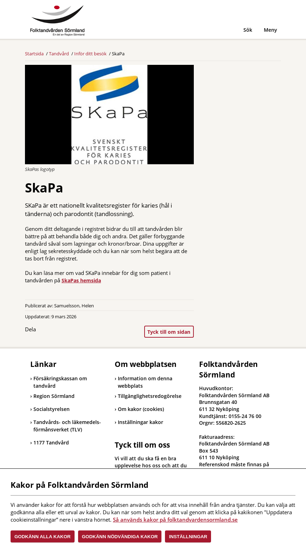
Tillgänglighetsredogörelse (149, 396)
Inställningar (188, 536)
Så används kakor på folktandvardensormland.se (175, 519)
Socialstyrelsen (50, 409)
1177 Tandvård (49, 442)
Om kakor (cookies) (141, 409)
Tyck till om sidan (168, 331)
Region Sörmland (52, 396)
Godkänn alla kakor (42, 536)
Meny (270, 29)
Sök (247, 29)
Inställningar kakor (140, 422)
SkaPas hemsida (81, 280)
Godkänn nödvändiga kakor (120, 536)
